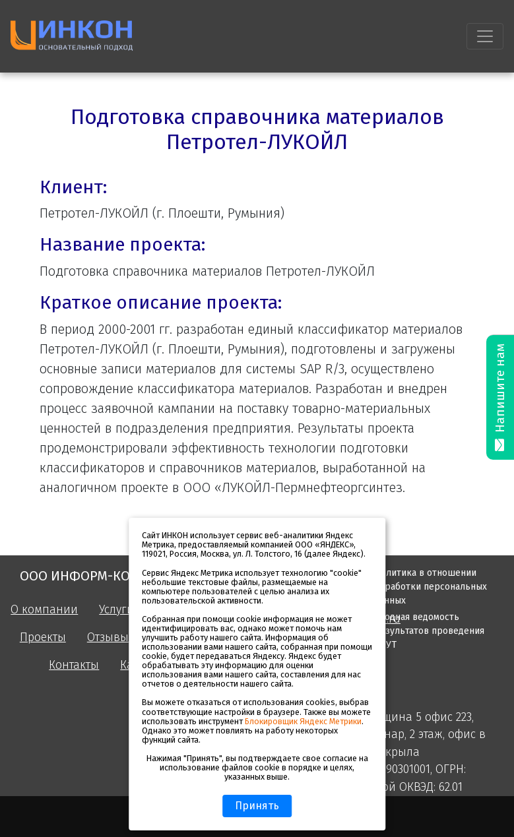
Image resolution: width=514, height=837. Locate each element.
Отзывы (108, 637)
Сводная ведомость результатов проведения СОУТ (429, 630)
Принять (257, 805)
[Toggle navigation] (484, 36)
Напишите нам (500, 397)
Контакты (74, 665)
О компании (44, 610)
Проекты (43, 637)
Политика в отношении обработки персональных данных (430, 586)
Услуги (116, 610)
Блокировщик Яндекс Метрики (303, 721)
